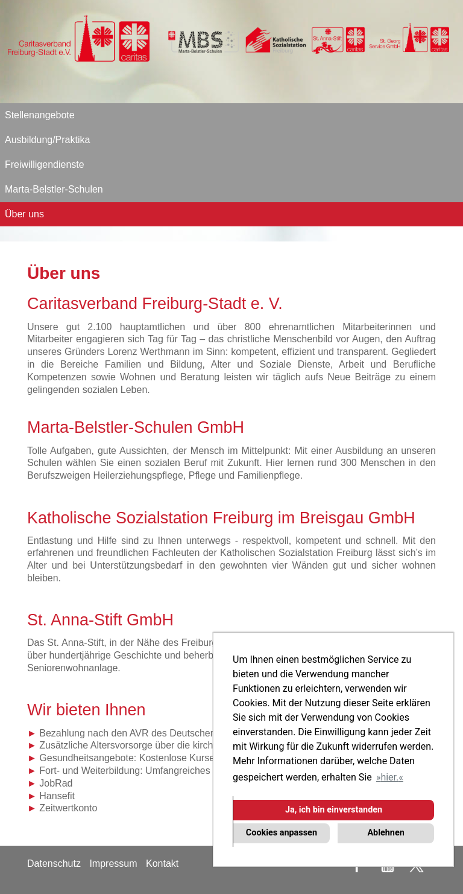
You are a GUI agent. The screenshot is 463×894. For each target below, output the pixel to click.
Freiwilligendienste (44, 164)
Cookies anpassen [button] (281, 833)
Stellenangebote (40, 115)
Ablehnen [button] (385, 833)
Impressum (113, 863)
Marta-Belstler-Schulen (54, 189)
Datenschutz (54, 863)
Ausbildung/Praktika (47, 140)
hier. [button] (389, 777)
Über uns (24, 214)
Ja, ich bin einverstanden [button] (333, 810)
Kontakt (162, 863)
